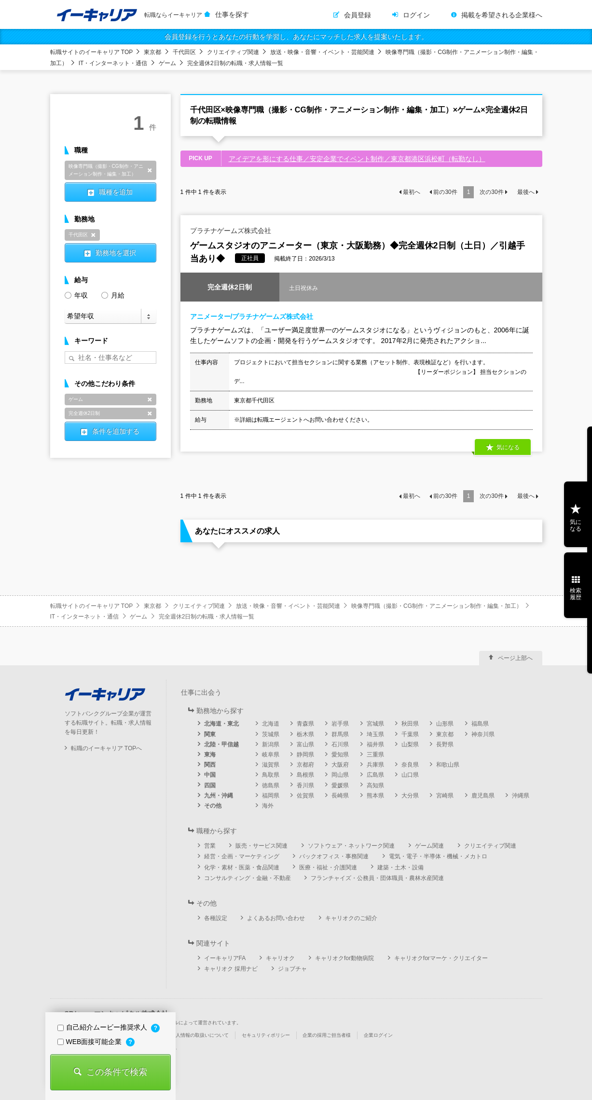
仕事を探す (232, 14)
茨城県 (270, 734)
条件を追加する (115, 431)
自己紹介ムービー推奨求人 (103, 1027)
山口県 (410, 774)
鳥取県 (270, 774)
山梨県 (410, 744)
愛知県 (340, 754)
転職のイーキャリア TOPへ (106, 748)
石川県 (340, 744)
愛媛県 (340, 785)
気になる (508, 447)
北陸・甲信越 (221, 744)
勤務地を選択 (116, 253)
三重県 (375, 754)
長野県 (445, 744)
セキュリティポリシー (266, 1035)
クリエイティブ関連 (233, 52)
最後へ (526, 192)
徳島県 (270, 785)
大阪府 (340, 764)
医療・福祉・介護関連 (328, 867)
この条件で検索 (116, 1072)
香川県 (305, 785)
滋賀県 (270, 764)
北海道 (270, 723)
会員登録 (357, 15)
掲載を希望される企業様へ (501, 15)
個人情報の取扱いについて (200, 1035)
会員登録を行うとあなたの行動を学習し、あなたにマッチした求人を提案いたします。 (296, 37)
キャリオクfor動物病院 (344, 958)
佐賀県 (305, 795)
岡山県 (340, 774)
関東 (210, 734)
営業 (210, 845)
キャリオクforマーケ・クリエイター (441, 958)
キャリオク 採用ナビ (231, 968)
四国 (210, 785)
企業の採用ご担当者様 (327, 1035)
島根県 (305, 774)
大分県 (410, 795)
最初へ (411, 192)
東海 (210, 754)
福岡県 (270, 795)
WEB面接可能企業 (90, 1041)
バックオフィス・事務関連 (334, 856)
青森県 (305, 723)
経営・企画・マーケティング (241, 856)
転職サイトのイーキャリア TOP (91, 52)
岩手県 (340, 723)
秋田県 (410, 723)
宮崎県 (445, 795)
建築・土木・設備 (400, 867)
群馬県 (340, 734)
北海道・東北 (221, 723)
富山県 (305, 744)
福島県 (480, 723)
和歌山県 (447, 764)
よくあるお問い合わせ (276, 918)
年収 (76, 294)
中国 (210, 774)
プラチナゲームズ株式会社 (230, 230)
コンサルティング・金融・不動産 (247, 878)
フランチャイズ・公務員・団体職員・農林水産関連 (377, 878)
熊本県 (375, 795)
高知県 (375, 785)
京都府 (305, 764)
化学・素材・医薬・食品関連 (241, 867)
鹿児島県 (483, 795)
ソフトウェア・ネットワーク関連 (351, 845)
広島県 (375, 774)
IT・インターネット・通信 (113, 63)
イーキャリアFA (225, 958)
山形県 (445, 723)
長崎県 (340, 795)
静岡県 (305, 754)
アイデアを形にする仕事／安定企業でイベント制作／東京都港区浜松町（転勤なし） (357, 159)
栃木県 (305, 734)
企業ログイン (378, 1035)
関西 (210, 764)
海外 (268, 805)
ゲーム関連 (429, 845)
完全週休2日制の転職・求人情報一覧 (235, 63)
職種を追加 (116, 192)
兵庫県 (375, 764)
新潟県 (270, 744)
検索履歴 (575, 594)
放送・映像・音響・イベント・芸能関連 (322, 52)
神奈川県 (483, 734)
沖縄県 (520, 795)
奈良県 (410, 764)
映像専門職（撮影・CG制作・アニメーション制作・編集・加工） (436, 606)
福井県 (375, 744)
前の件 (445, 192)
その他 (212, 805)
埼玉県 (375, 734)
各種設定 (215, 918)
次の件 (491, 192)
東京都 (152, 52)
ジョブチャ (292, 968)
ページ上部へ (515, 658)
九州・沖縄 (218, 795)
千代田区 (184, 52)
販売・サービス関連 (261, 845)
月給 (112, 294)
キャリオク (280, 958)
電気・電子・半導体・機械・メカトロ (438, 856)
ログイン (416, 15)
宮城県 (375, 723)
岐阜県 (270, 754)
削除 (150, 170)
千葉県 (410, 734)
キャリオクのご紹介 (351, 918)
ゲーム (167, 63)
